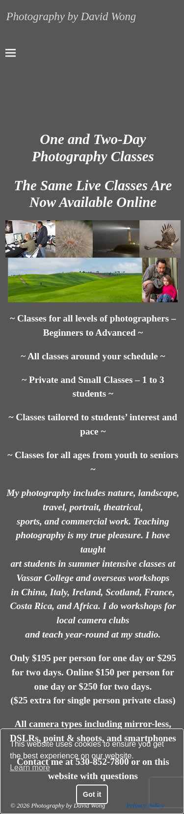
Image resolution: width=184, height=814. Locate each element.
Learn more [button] (30, 767)
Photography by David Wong (71, 16)
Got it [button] (92, 794)
